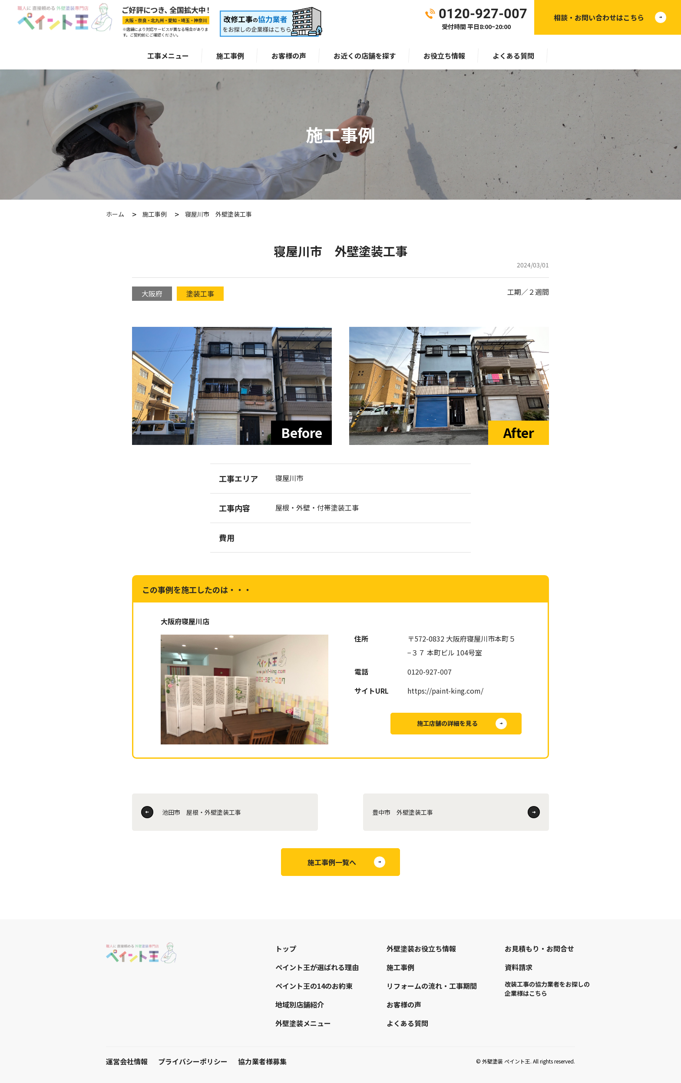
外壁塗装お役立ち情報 (421, 948)
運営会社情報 (127, 1061)
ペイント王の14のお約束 (314, 986)
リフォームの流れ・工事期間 (432, 986)
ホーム (115, 214)
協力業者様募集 (262, 1061)
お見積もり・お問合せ (539, 948)
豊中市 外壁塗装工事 (402, 812)
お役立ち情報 (444, 55)
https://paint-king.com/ (445, 690)
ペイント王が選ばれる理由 (317, 967)
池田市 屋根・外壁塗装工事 (201, 812)
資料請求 (518, 967)
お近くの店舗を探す (365, 55)
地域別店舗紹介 (299, 1004)
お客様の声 (288, 55)
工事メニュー (168, 55)
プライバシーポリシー (193, 1061)
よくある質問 (513, 55)
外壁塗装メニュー (303, 1023)
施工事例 (230, 55)
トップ (285, 948)
